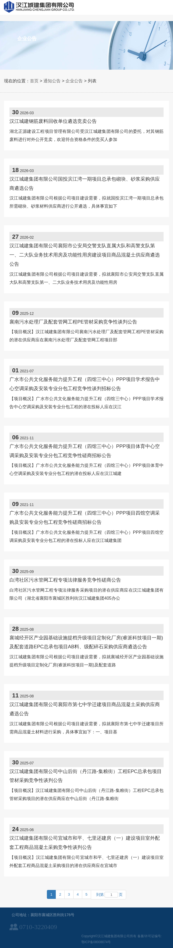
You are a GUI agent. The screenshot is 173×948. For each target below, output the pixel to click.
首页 (34, 81)
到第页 (108, 895)
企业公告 (74, 81)
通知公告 (52, 81)
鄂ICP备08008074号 (96, 942)
